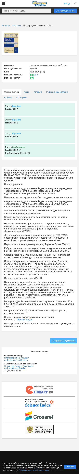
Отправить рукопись (65, 11)
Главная (6, 25)
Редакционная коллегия (57, 92)
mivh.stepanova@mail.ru (15, 368)
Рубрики (8, 97)
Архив (26, 92)
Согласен (70, 466)
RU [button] (75, 3)
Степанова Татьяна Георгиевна (18, 366)
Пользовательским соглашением (34, 470)
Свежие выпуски (11, 92)
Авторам (38, 92)
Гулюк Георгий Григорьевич (16, 358)
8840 (36, 75)
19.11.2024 (17, 150)
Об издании (21, 97)
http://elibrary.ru (25, 319)
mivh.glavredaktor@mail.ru (16, 360)
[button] (3, 3)
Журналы (16, 25)
